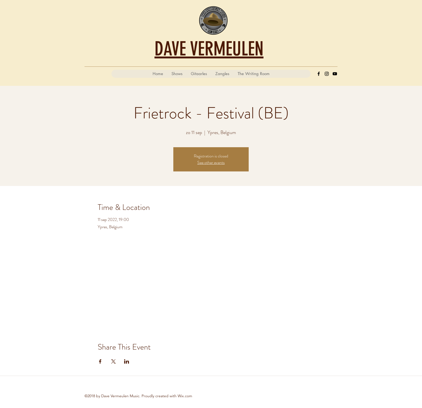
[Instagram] (326, 73)
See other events (211, 162)
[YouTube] (334, 73)
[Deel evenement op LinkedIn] (126, 361)
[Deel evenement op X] (113, 361)
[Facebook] (318, 73)
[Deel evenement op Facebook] (100, 361)
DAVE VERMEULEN (208, 48)
